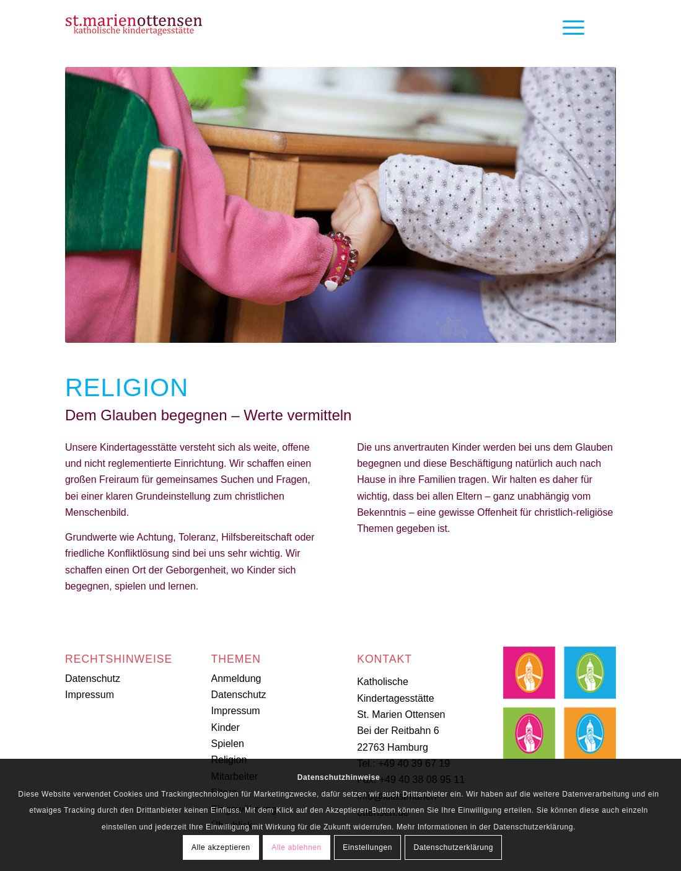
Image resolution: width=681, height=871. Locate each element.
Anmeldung (236, 678)
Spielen (227, 743)
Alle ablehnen (296, 847)
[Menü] (569, 28)
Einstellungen (367, 847)
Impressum (89, 694)
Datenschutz (92, 678)
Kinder (225, 727)
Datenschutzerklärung (453, 847)
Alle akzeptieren (220, 847)
